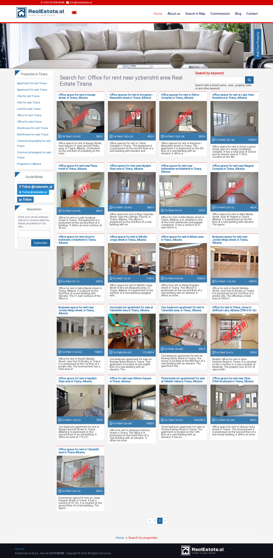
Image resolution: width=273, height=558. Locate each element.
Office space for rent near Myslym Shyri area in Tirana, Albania (130, 167)
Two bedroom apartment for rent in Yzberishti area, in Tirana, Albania (182, 309)
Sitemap (20, 549)
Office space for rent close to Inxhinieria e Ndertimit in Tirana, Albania (77, 239)
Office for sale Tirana (29, 121)
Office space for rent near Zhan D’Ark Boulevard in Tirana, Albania (232, 380)
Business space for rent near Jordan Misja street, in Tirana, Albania (230, 239)
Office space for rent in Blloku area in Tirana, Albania (182, 238)
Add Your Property (258, 44)
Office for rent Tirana (29, 115)
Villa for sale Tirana (28, 102)
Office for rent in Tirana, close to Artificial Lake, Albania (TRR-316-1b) (234, 309)
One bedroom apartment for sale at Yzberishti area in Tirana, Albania (131, 309)
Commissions (220, 14)
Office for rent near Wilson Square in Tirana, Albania (130, 380)
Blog (238, 14)
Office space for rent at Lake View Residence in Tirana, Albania (233, 96)
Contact (252, 14)
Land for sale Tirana (29, 108)
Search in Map (195, 14)
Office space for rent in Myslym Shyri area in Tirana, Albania (77, 380)
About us (173, 14)
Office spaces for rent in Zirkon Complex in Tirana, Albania (180, 96)
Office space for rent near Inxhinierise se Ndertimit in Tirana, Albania (181, 168)
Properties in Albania (29, 163)
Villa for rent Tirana (28, 96)
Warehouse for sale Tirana (32, 134)
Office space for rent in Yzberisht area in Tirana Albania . (78, 451)
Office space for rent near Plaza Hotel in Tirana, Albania (77, 167)
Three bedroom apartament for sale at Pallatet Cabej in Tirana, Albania (183, 380)
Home (158, 14)
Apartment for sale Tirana (32, 89)
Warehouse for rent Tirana (32, 128)
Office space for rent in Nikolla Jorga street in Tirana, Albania (128, 238)
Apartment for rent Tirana (32, 83)
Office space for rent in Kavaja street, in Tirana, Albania (76, 96)
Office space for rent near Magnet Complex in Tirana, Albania (233, 167)
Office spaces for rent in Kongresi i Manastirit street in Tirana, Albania (131, 96)
